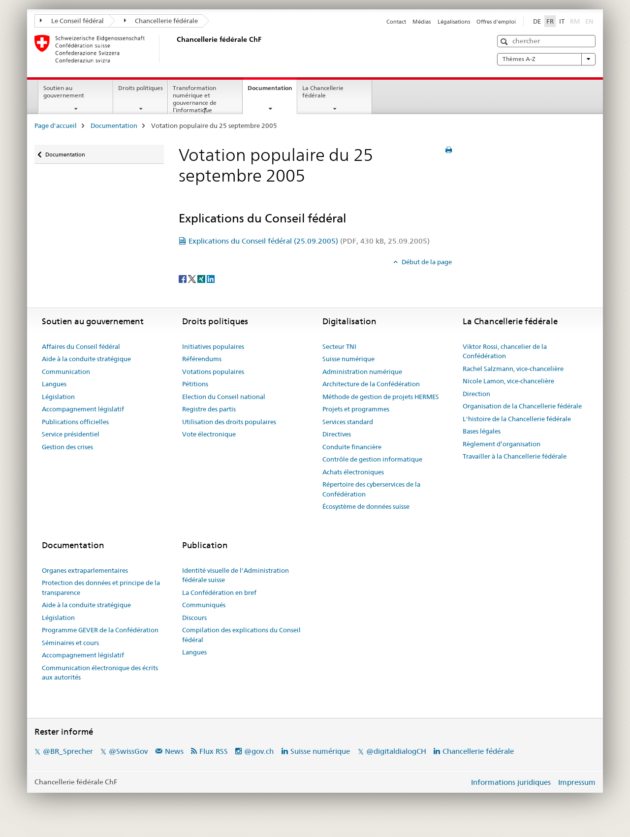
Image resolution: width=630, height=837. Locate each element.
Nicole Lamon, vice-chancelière (508, 381)
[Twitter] (192, 278)
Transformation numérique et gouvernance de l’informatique (195, 98)
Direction (476, 394)
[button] (505, 41)
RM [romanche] (576, 20)
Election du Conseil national (223, 397)
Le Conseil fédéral (72, 21)
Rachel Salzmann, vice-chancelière (513, 368)
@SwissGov (128, 751)
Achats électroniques (353, 472)
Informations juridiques (511, 782)
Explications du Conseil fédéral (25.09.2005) (309, 241)
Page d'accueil (55, 125)
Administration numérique (362, 371)
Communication (66, 371)
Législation (58, 397)
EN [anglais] (590, 20)
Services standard (347, 422)
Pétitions (195, 384)
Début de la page (426, 262)
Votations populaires (213, 371)
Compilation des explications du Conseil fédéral (241, 635)
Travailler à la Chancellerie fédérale (515, 456)
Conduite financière (351, 447)
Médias (421, 21)
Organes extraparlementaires (85, 570)
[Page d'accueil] (174, 48)
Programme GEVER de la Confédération (100, 630)
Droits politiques (140, 88)
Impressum (577, 782)
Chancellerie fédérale (161, 21)
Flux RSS (213, 751)
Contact (396, 21)
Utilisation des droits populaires (229, 422)
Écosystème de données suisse (366, 506)
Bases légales (482, 431)
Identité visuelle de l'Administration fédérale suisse (235, 575)
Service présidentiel (70, 434)
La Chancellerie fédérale (323, 91)
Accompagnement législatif (83, 409)
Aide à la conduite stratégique (86, 359)
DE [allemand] (537, 21)
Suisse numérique (348, 359)
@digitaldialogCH (396, 751)
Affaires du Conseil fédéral (81, 346)
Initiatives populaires (213, 346)
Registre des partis (209, 409)
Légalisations (454, 21)
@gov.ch (259, 751)
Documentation (272, 91)
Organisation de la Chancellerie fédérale (522, 406)
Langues (54, 384)
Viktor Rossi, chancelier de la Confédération (505, 351)
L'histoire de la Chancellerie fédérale (517, 419)
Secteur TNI (339, 346)
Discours (194, 617)
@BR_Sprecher (68, 751)
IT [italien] (562, 21)
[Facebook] (183, 278)
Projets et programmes (355, 409)
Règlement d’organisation (501, 444)
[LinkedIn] (211, 278)
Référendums (201, 359)
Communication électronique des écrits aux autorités (100, 673)
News (174, 751)
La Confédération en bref (219, 592)
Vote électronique (209, 434)
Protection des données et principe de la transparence (101, 587)
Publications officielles (75, 422)
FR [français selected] (550, 21)
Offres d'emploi (496, 21)
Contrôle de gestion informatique (372, 459)
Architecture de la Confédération (371, 384)
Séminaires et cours (70, 643)
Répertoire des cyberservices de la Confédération (371, 489)
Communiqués (203, 605)
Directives (336, 434)
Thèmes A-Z (546, 59)
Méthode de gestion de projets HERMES (380, 397)
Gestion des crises (67, 447)
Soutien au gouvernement (63, 91)
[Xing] (202, 278)
